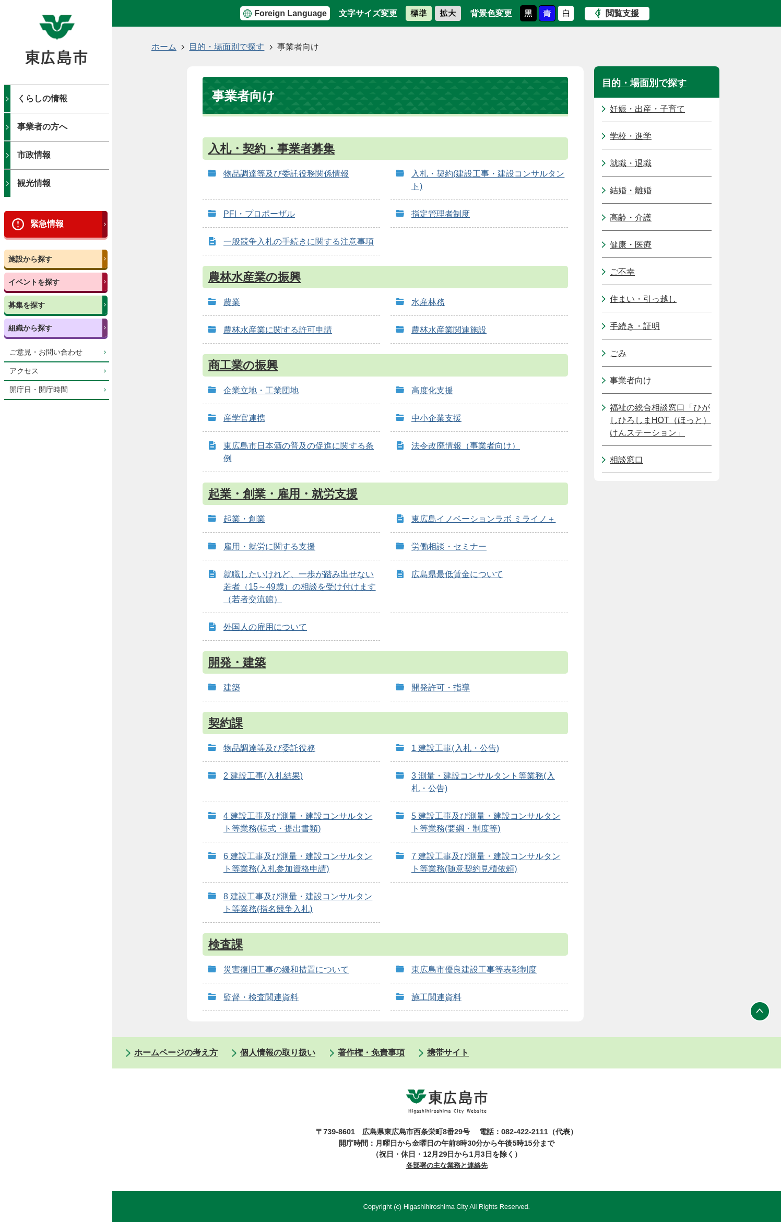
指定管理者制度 (440, 213)
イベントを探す (34, 282)
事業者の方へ (42, 126)
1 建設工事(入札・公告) (455, 748)
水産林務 (428, 302)
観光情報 (34, 183)
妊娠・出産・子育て (647, 108)
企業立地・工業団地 (261, 390)
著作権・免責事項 (371, 1052)
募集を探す (26, 305)
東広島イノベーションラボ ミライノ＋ (483, 518)
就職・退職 (631, 163)
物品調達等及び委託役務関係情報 (286, 173)
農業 (231, 302)
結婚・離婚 (631, 190)
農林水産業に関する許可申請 (277, 329)
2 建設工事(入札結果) (263, 775)
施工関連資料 (436, 997)
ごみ (618, 353)
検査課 (225, 944)
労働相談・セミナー (449, 546)
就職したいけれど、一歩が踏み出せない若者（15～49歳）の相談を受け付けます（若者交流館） (299, 587)
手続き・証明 (635, 326)
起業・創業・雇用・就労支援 (283, 493)
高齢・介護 (631, 217)
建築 (231, 687)
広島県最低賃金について (457, 574)
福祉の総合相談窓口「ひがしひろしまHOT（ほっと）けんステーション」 (660, 420)
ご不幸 (622, 271)
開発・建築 (237, 662)
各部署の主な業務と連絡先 (447, 1165)
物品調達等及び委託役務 (269, 748)
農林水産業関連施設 (449, 329)
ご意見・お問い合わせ (45, 352)
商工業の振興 (243, 365)
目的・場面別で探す (226, 46)
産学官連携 (244, 418)
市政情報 (34, 154)
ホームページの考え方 (176, 1052)
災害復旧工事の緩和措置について (286, 969)
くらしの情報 (42, 98)
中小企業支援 (436, 418)
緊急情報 (47, 223)
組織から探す (30, 328)
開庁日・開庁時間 (38, 390)
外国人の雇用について (265, 626)
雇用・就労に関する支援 (269, 546)
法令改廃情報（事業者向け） (465, 445)
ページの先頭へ (760, 1011)
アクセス (24, 371)
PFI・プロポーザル (259, 213)
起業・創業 (244, 518)
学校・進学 (631, 136)
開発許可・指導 (440, 687)
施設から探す (30, 259)
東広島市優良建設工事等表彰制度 (474, 969)
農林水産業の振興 (254, 277)
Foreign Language (290, 13)
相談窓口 (626, 459)
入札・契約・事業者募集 (271, 148)
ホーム (163, 46)
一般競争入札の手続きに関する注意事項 (298, 241)
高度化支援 (432, 390)
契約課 (225, 723)
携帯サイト (448, 1052)
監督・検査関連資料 (261, 997)
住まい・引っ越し (643, 299)
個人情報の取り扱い (277, 1052)
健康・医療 (631, 244)
